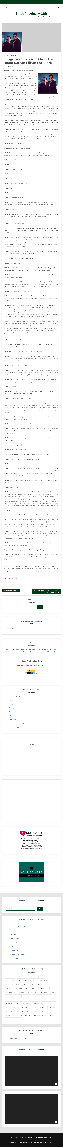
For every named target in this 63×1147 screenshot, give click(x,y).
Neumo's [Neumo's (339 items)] (23, 1000)
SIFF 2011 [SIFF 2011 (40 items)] (34, 1011)
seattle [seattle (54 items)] (9, 1011)
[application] (31, 1071)
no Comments (28, 70)
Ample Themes (47, 1142)
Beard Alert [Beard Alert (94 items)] (10, 977)
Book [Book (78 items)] (41, 977)
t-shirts (37, 665)
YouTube (12, 712)
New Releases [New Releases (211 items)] (34, 1000)
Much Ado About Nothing (14, 74)
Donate (21, 2)
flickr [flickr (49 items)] (8, 996)
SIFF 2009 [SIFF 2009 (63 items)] (25, 1011)
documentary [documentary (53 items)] (11, 992)
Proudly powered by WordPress (21, 1142)
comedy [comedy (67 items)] (33, 988)
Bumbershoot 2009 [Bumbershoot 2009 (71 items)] (12, 984)
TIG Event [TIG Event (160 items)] (9, 1019)
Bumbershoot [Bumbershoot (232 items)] (11, 980)
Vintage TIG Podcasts (17, 723)
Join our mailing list (41, 2)
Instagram (13, 708)
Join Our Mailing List (17, 696)
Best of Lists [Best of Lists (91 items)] (31, 977)
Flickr (11, 716)
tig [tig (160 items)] (50, 1015)
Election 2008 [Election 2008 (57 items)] (32, 992)
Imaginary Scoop (11, 55)
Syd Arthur (30, 543)
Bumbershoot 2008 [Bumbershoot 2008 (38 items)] (42, 980)
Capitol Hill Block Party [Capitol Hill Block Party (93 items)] (32, 984)
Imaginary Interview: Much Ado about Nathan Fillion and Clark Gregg (28, 63)
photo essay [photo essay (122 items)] (26, 1003)
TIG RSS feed (14, 727)
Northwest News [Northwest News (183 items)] (12, 1003)
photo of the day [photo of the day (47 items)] (12, 1007)
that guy (26, 568)
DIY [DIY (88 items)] (50, 988)
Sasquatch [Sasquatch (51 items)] (52, 1007)
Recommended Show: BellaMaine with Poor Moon (46, 591)
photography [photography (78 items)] (38, 1003)
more (43, 665)
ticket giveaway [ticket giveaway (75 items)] (24, 1015)
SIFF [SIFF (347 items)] (16, 1011)
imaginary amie (9, 70)
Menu (6, 7)
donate (20, 665)
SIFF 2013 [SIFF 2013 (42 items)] (44, 1011)
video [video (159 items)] (19, 1019)
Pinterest (13, 720)
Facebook (13, 700)
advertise (28, 665)
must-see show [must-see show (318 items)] (11, 1000)
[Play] (7, 1084)
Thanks (29, 2)
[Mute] (53, 1084)
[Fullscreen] (56, 1084)
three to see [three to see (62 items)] (10, 1015)
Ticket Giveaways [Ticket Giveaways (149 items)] (39, 1015)
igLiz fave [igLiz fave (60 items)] (26, 996)
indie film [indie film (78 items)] (37, 996)
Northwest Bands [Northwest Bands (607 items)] (48, 1000)
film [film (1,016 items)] (52, 992)
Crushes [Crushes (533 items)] (42, 988)
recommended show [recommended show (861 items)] (38, 1007)
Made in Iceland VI (11, 590)
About (15, 2)
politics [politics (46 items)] (25, 1007)
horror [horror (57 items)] (16, 996)
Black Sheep (49, 536)
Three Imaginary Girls (31, 13)
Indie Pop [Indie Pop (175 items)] (47, 996)
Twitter (12, 704)
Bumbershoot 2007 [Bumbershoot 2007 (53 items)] (25, 980)
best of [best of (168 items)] (21, 977)
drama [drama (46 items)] (21, 992)
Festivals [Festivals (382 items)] (43, 992)
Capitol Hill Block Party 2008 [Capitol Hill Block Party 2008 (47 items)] (17, 988)
